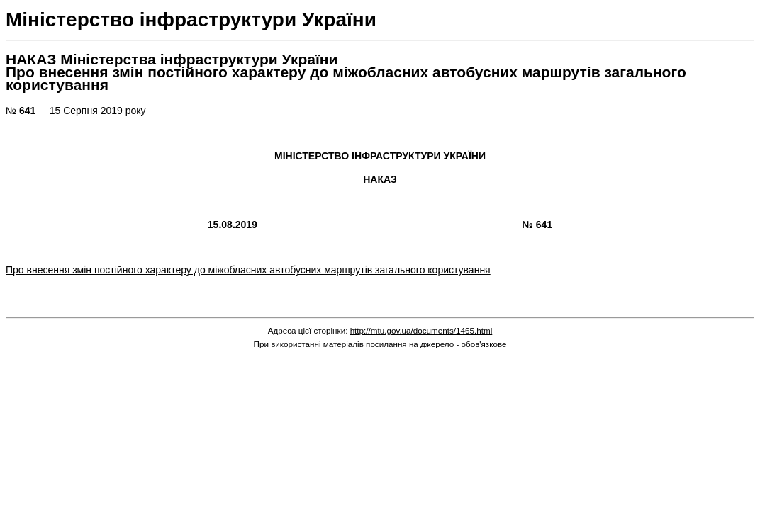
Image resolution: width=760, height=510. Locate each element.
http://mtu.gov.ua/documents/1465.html (421, 330)
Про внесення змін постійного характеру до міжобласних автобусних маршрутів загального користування (248, 270)
